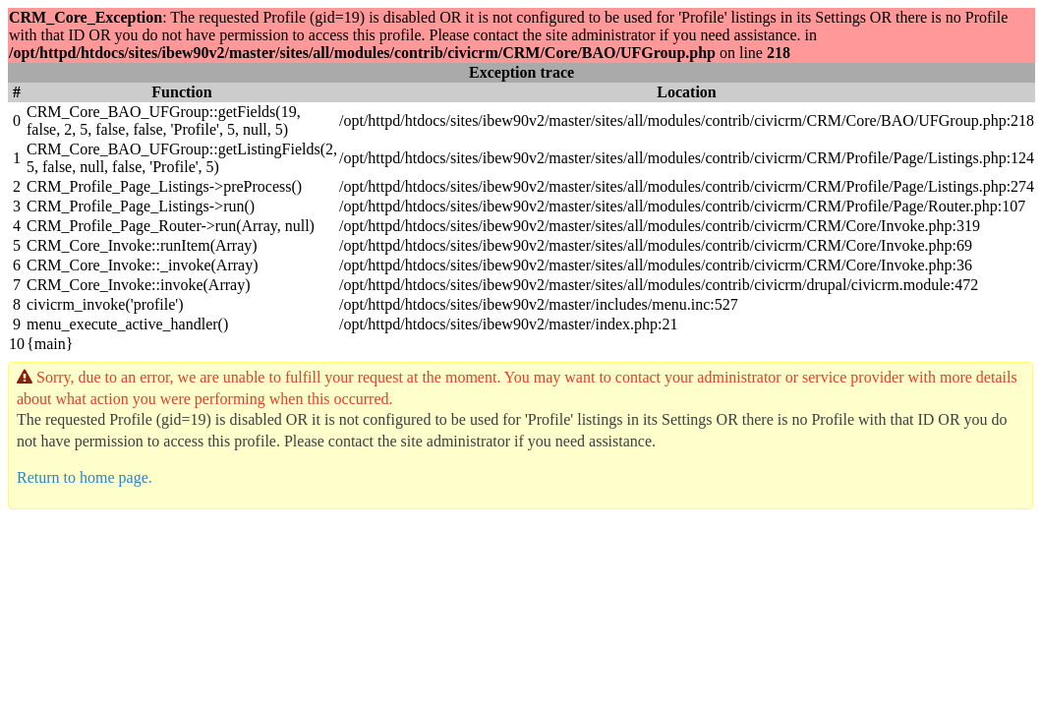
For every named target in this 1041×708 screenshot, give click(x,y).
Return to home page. (84, 477)
